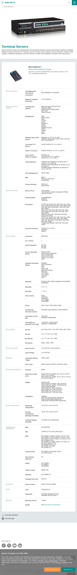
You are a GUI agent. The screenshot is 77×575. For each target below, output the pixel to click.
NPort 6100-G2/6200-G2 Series (39, 69)
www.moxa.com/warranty (52, 504)
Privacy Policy (61, 562)
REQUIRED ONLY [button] (52, 569)
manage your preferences (47, 561)
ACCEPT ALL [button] (68, 569)
